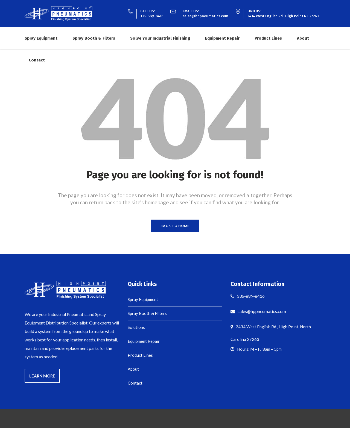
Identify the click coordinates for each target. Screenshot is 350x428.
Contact (135, 382)
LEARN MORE (42, 375)
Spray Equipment (143, 299)
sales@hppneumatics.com (205, 16)
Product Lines (140, 355)
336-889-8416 (152, 16)
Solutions (136, 327)
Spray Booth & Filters (147, 313)
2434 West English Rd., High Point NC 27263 (283, 16)
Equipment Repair (144, 341)
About (133, 369)
